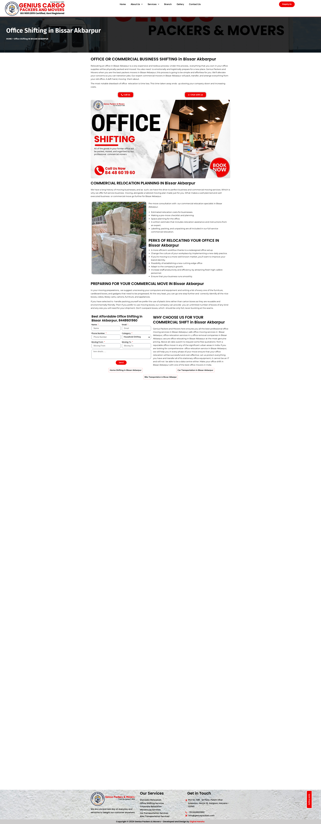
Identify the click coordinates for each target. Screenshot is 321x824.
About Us (137, 4)
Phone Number (98, 342)
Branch (168, 4)
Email (124, 333)
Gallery (180, 4)
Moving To (127, 351)
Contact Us (195, 4)
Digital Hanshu (197, 821)
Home (123, 4)
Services (153, 4)
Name (94, 333)
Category (126, 342)
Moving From (97, 351)
